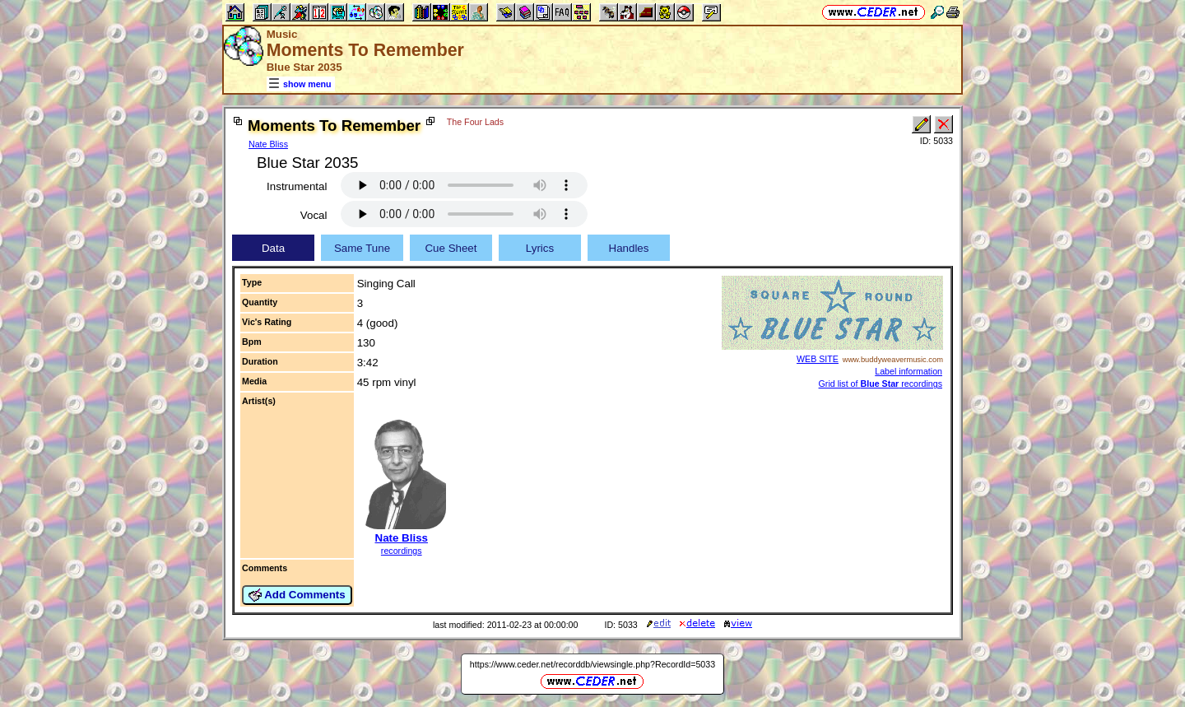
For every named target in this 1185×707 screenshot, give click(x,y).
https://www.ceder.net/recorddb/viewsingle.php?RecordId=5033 (592, 664)
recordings (401, 551)
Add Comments (297, 595)
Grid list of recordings (880, 383)
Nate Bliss (268, 144)
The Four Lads (475, 122)
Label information (908, 371)
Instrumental (297, 186)
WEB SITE (818, 359)
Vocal (314, 215)
